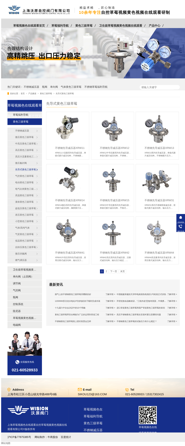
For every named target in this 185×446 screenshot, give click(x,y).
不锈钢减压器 (31, 86)
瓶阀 (44, 86)
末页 (122, 271)
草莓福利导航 (60, 25)
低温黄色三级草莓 (24, 240)
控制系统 (18, 304)
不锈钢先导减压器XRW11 (70, 148)
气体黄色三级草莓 (71, 86)
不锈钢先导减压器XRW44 (159, 252)
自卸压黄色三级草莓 (25, 247)
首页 (23, 93)
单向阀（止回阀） (23, 276)
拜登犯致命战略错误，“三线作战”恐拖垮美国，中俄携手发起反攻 (145, 301)
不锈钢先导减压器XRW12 (114, 148)
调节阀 (17, 283)
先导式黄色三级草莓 (65, 93)
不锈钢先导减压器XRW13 (159, 148)
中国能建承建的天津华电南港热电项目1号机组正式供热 (141, 294)
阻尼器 (17, 311)
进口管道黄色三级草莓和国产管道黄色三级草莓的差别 (141, 308)
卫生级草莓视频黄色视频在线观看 (120, 25)
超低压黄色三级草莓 (25, 208)
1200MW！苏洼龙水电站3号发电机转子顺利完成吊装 (77, 301)
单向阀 (54, 86)
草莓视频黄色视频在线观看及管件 (24, 318)
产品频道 (32, 93)
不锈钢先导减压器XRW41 (70, 252)
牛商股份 (53, 437)
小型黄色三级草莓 (24, 221)
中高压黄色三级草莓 (25, 143)
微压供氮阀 (21, 253)
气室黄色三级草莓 (24, 234)
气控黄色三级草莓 (24, 176)
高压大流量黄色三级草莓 (25, 156)
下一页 (113, 271)
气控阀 (17, 290)
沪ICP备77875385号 (19, 437)
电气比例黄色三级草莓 (25, 189)
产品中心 (154, 25)
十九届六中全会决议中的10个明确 (70, 308)
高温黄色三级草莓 (24, 195)
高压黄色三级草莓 (24, 150)
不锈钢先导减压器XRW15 (114, 200)
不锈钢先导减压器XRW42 (114, 252)
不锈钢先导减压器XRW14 (70, 200)
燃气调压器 (21, 260)
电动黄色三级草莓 (24, 182)
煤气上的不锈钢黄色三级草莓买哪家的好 (73, 294)
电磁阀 (17, 324)
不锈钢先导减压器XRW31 (159, 200)
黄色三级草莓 (83, 25)
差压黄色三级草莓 (24, 215)
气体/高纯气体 (22, 228)
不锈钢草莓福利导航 (96, 86)
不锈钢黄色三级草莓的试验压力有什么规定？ (137, 321)
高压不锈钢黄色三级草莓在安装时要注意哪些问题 (139, 314)
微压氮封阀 (21, 163)
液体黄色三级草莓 (24, 202)
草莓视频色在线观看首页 (29, 25)
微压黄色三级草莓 (24, 137)
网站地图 (5, 443)
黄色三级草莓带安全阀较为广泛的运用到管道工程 (77, 314)
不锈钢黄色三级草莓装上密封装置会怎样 (73, 321)
